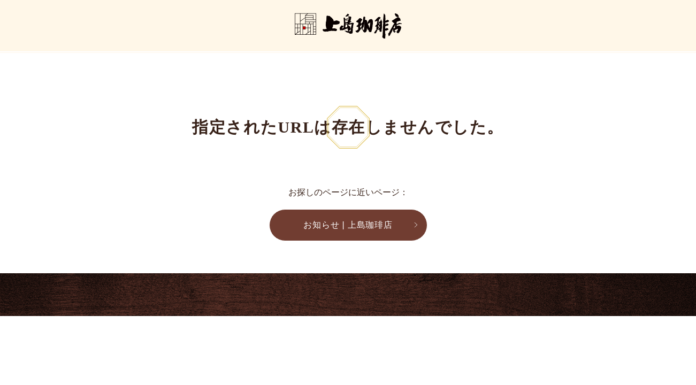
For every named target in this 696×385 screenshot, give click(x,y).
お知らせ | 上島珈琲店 (348, 224)
